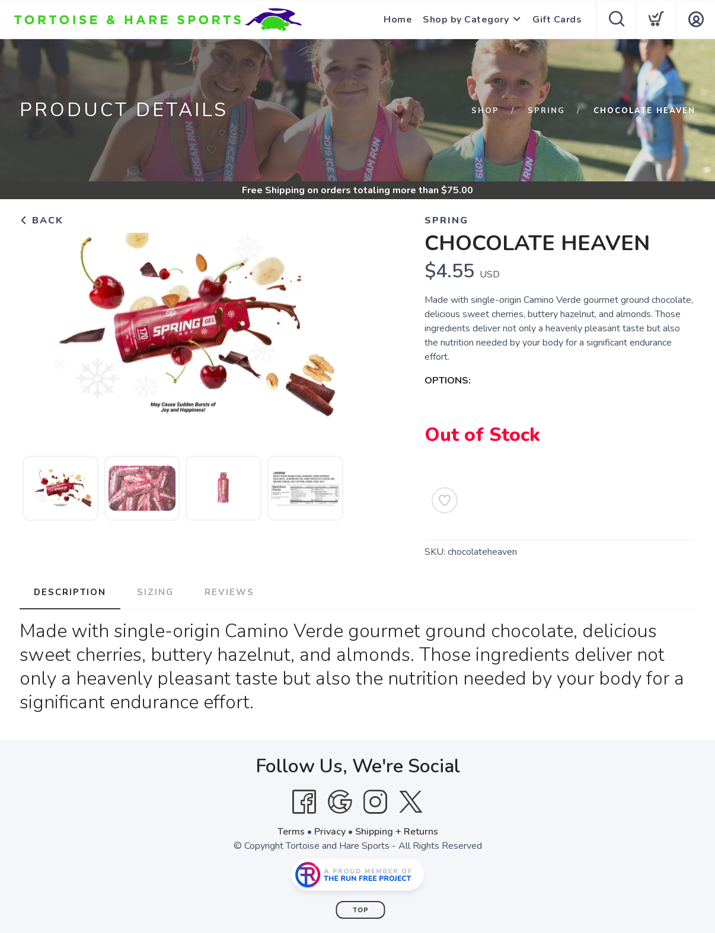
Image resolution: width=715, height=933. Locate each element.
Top (361, 910)
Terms (291, 831)
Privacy (330, 831)
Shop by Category (466, 19)
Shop (485, 111)
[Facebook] (304, 802)
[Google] (340, 802)
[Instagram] (375, 802)
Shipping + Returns (396, 831)
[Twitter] (411, 802)
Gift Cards (557, 19)
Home (398, 19)
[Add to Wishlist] (445, 500)
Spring (546, 111)
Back (41, 220)
